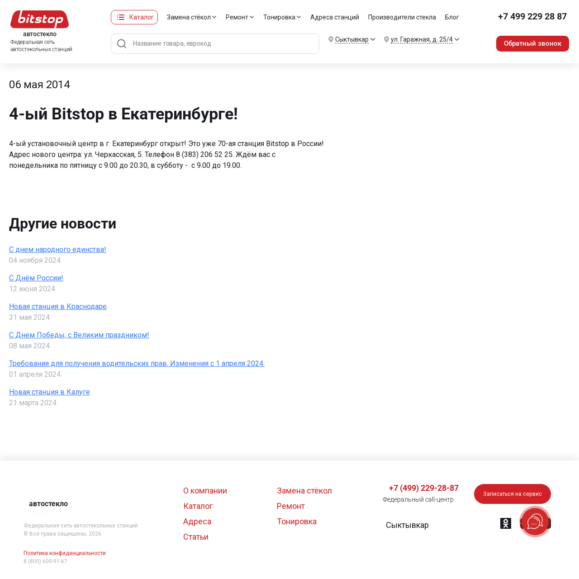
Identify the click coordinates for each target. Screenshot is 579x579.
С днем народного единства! (57, 249)
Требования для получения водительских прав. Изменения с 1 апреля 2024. (137, 363)
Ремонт (234, 17)
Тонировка (277, 17)
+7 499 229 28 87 (530, 17)
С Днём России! (36, 278)
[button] (407, 525)
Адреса (197, 521)
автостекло (48, 503)
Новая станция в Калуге (49, 392)
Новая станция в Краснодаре (58, 306)
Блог (449, 17)
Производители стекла (399, 17)
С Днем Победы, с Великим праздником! (79, 335)
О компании (205, 490)
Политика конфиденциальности (65, 553)
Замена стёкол (186, 17)
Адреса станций (332, 17)
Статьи (196, 536)
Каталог (139, 17)
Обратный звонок (531, 43)
